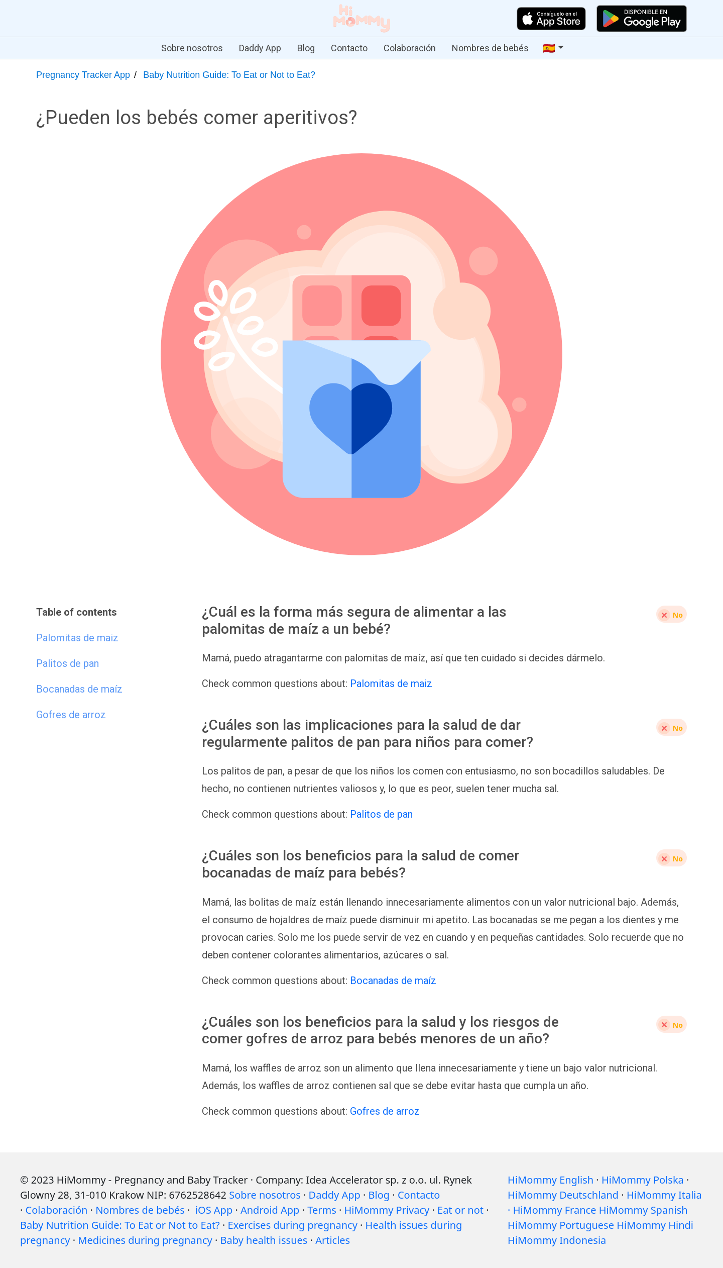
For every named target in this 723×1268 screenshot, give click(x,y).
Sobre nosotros (192, 48)
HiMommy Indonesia (557, 1240)
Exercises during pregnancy (292, 1225)
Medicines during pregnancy (145, 1240)
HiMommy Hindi (655, 1225)
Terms (321, 1210)
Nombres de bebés (490, 48)
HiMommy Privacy (387, 1210)
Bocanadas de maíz (393, 980)
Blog (306, 48)
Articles (332, 1240)
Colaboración (410, 48)
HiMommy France (554, 1210)
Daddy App (260, 48)
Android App (269, 1210)
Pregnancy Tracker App (83, 75)
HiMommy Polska (642, 1180)
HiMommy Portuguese (561, 1225)
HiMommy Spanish (643, 1210)
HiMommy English (550, 1180)
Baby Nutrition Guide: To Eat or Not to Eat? (229, 75)
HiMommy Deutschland (563, 1195)
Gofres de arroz (385, 1111)
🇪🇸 (549, 48)
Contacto (349, 48)
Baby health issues (264, 1240)
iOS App (213, 1210)
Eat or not (460, 1210)
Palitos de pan (381, 814)
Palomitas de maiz (391, 683)
